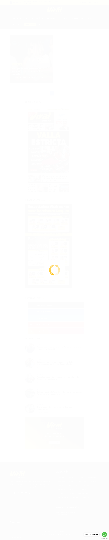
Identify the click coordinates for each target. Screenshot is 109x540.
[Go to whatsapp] (104, 534)
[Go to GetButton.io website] (104, 538)
